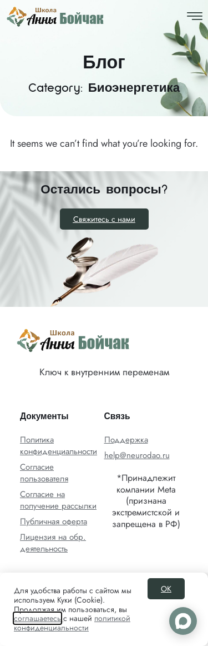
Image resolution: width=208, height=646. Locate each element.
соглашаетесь (37, 618)
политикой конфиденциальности (72, 623)
